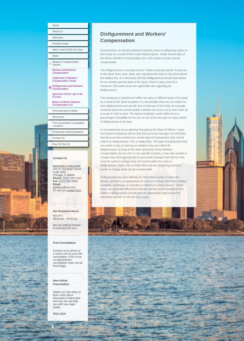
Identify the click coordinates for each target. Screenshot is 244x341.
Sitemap (70, 326)
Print (57, 326)
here (63, 265)
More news (59, 313)
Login (189, 326)
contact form (73, 190)
